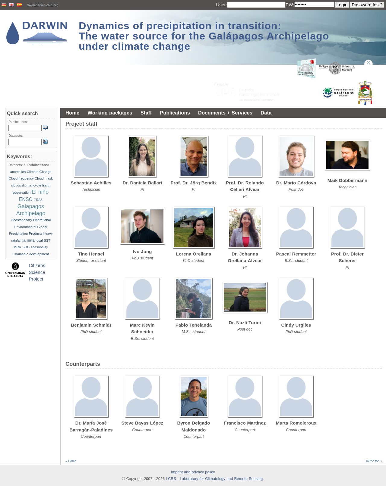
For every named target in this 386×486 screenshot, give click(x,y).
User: (221, 4)
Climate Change (39, 172)
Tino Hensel (91, 253)
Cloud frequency (21, 178)
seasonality (39, 247)
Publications (175, 112)
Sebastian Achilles (91, 182)
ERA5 (38, 200)
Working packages (109, 112)
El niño (40, 192)
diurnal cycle (31, 185)
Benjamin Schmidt (91, 325)
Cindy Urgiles (296, 325)
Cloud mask (44, 178)
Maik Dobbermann (347, 180)
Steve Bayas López (142, 422)
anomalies (18, 172)
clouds (16, 185)
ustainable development (31, 254)
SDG (26, 247)
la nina (28, 240)
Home (72, 112)
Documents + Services (225, 112)
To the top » (373, 461)
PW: (290, 4)
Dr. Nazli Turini (245, 322)
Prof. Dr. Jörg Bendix (193, 182)
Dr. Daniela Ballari (142, 182)
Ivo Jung (142, 251)
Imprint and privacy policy (193, 472)
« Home (70, 461)
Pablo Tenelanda (194, 325)
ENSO (26, 199)
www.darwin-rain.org (43, 5)
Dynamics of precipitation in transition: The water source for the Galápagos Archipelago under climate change (204, 36)
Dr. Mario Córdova (296, 182)
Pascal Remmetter (296, 253)
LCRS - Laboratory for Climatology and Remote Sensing (214, 479)
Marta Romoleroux (296, 422)
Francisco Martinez (245, 422)
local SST (43, 240)
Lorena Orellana (193, 253)
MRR (17, 247)
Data (266, 112)
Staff (146, 112)
